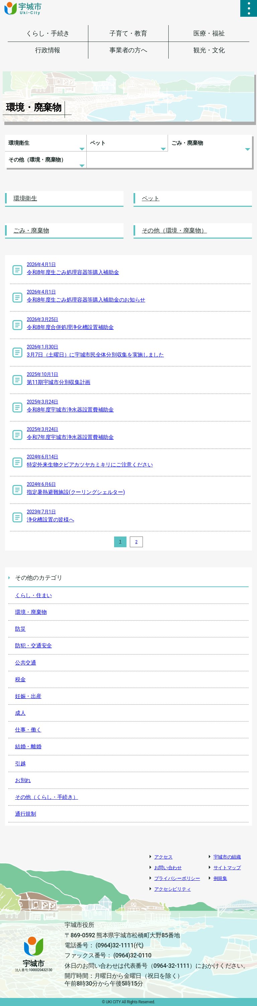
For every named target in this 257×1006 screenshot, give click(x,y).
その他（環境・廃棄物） (37, 159)
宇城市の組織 (227, 857)
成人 (20, 713)
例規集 (220, 878)
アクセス (163, 857)
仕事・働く (28, 730)
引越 (20, 763)
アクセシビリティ (172, 889)
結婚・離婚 (28, 746)
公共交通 (25, 662)
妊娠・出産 (28, 696)
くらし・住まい (33, 595)
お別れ (23, 780)
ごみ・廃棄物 (187, 143)
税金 (20, 679)
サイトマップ (227, 867)
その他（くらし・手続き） (46, 797)
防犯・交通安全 (33, 645)
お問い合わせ (168, 867)
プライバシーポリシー (177, 878)
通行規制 (25, 814)
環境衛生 (18, 143)
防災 (20, 629)
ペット (98, 143)
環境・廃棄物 (31, 612)
